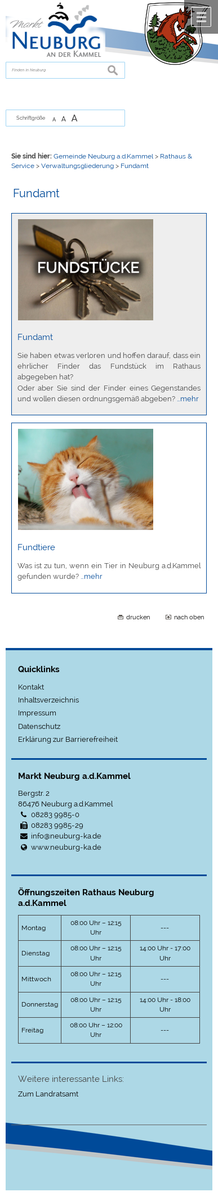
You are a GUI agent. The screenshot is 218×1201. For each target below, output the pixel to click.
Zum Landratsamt (48, 1094)
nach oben (189, 617)
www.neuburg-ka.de (66, 847)
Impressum (37, 713)
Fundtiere (36, 547)
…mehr (188, 399)
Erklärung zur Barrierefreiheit (68, 739)
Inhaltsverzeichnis (48, 700)
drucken (138, 617)
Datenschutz (39, 726)
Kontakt (31, 687)
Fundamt (35, 337)
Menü (201, 17)
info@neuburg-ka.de (66, 836)
